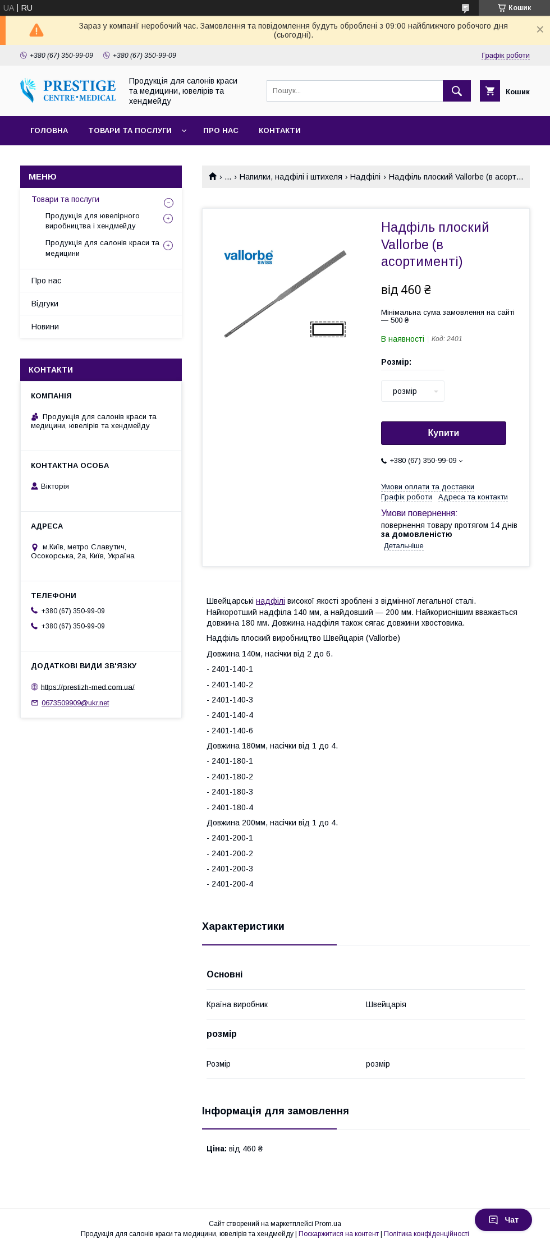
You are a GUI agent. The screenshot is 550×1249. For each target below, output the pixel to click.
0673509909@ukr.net (75, 703)
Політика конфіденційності (426, 1234)
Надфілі (365, 176)
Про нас (221, 130)
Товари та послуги (130, 130)
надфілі (270, 600)
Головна (49, 130)
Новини (45, 326)
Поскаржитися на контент (339, 1234)
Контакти (280, 130)
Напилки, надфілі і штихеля (291, 176)
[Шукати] (457, 91)
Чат (503, 1220)
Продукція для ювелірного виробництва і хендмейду (92, 221)
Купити (444, 433)
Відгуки (44, 303)
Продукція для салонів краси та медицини (102, 247)
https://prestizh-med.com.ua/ (88, 686)
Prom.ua (328, 1224)
